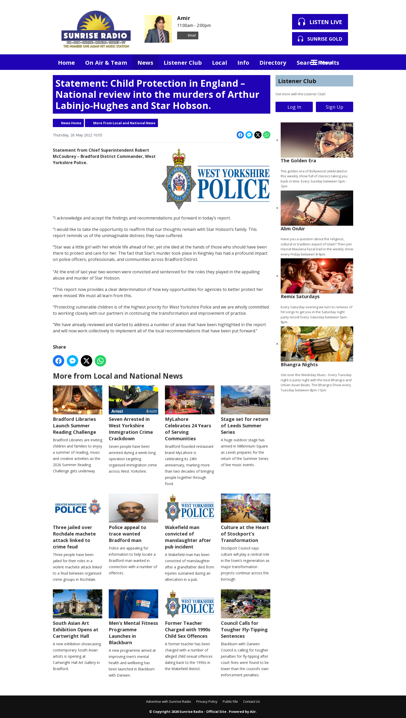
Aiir (253, 711)
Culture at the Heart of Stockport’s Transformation (245, 518)
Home (66, 62)
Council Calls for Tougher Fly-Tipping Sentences (245, 614)
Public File (230, 701)
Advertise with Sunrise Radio (168, 701)
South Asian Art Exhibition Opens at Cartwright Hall (77, 614)
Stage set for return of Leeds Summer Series (245, 410)
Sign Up (334, 107)
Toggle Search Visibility (345, 62)
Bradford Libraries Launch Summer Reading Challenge (77, 410)
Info (243, 62)
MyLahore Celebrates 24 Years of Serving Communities (189, 413)
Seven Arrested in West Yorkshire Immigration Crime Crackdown (133, 413)
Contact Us (251, 701)
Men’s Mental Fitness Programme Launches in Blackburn (133, 617)
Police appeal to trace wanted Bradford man (133, 518)
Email (188, 35)
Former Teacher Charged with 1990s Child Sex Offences (189, 614)
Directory (272, 62)
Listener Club (183, 62)
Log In (294, 107)
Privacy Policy (207, 701)
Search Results (318, 62)
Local (219, 62)
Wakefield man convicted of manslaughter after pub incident (189, 522)
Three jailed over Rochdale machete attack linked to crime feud (77, 522)
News (145, 62)
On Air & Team (106, 62)
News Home (71, 123)
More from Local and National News (124, 123)
